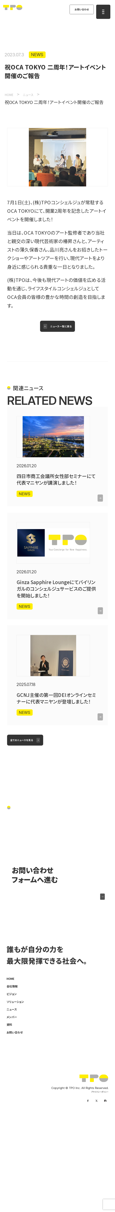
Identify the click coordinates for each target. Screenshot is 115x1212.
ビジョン (14, 1079)
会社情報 (15, 1069)
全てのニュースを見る (28, 807)
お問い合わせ (76, 11)
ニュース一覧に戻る (63, 332)
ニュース (14, 1096)
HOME (13, 1061)
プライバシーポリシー (94, 1184)
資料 (11, 1114)
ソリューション (19, 1087)
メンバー (14, 1105)
